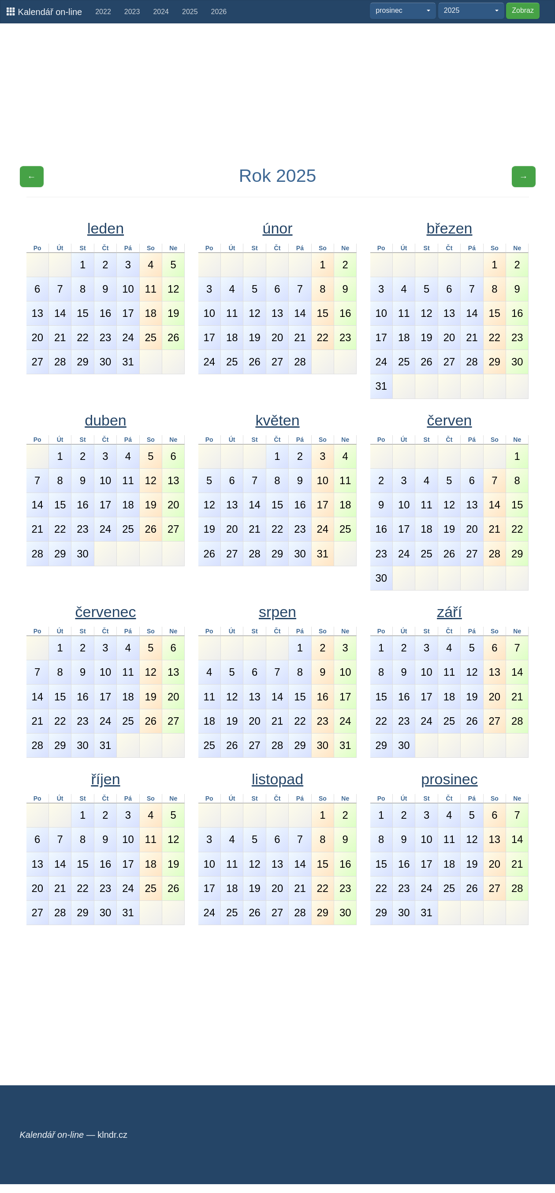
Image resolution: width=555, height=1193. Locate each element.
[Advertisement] (278, 94)
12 (173, 289)
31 (128, 362)
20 (37, 337)
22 (82, 337)
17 (128, 313)
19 (173, 313)
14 (60, 313)
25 (150, 337)
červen (449, 420)
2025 (190, 11)
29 (82, 362)
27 (37, 362)
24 (128, 337)
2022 (103, 11)
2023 (132, 11)
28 (60, 362)
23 (105, 337)
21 (60, 337)
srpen (277, 611)
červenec (105, 611)
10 (128, 289)
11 (150, 289)
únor (277, 228)
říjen (105, 779)
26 (173, 337)
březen (450, 228)
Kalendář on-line (44, 12)
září (449, 611)
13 (37, 313)
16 (105, 313)
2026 (219, 11)
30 (105, 362)
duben (106, 420)
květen (277, 420)
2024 (161, 11)
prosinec (449, 779)
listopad (277, 779)
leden (105, 228)
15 (82, 313)
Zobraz (523, 10)
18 (150, 313)
